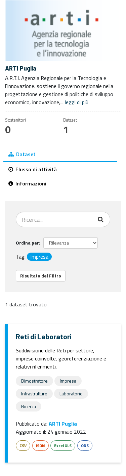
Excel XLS (63, 445)
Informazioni (27, 183)
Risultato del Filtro (40, 275)
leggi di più (76, 102)
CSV (23, 445)
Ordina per (27, 242)
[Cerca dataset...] (54, 219)
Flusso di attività (32, 169)
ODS (85, 445)
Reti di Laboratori (44, 336)
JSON (40, 445)
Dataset (22, 154)
